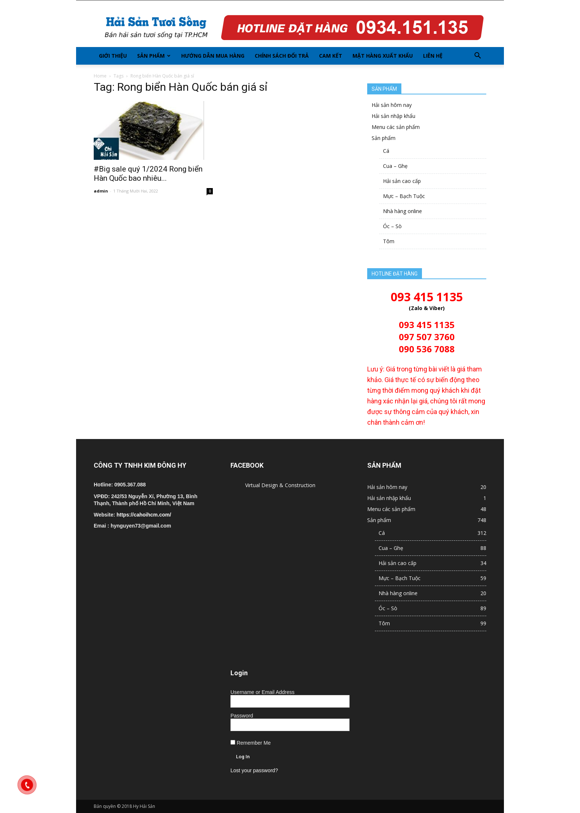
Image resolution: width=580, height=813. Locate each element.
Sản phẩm (154, 55)
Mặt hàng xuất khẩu (382, 55)
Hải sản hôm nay (392, 104)
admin (101, 191)
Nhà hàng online (402, 211)
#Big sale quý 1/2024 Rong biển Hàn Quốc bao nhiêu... (148, 174)
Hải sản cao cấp (402, 180)
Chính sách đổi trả (282, 55)
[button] (477, 56)
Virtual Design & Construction (280, 485)
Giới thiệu (113, 55)
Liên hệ (433, 55)
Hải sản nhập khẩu (393, 115)
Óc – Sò (392, 226)
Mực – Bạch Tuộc (404, 196)
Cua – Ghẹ (395, 165)
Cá (386, 150)
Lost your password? (254, 770)
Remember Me (250, 743)
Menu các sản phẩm (396, 126)
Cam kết (330, 55)
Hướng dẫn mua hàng (212, 55)
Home (100, 76)
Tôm (388, 241)
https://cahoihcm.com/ (144, 515)
